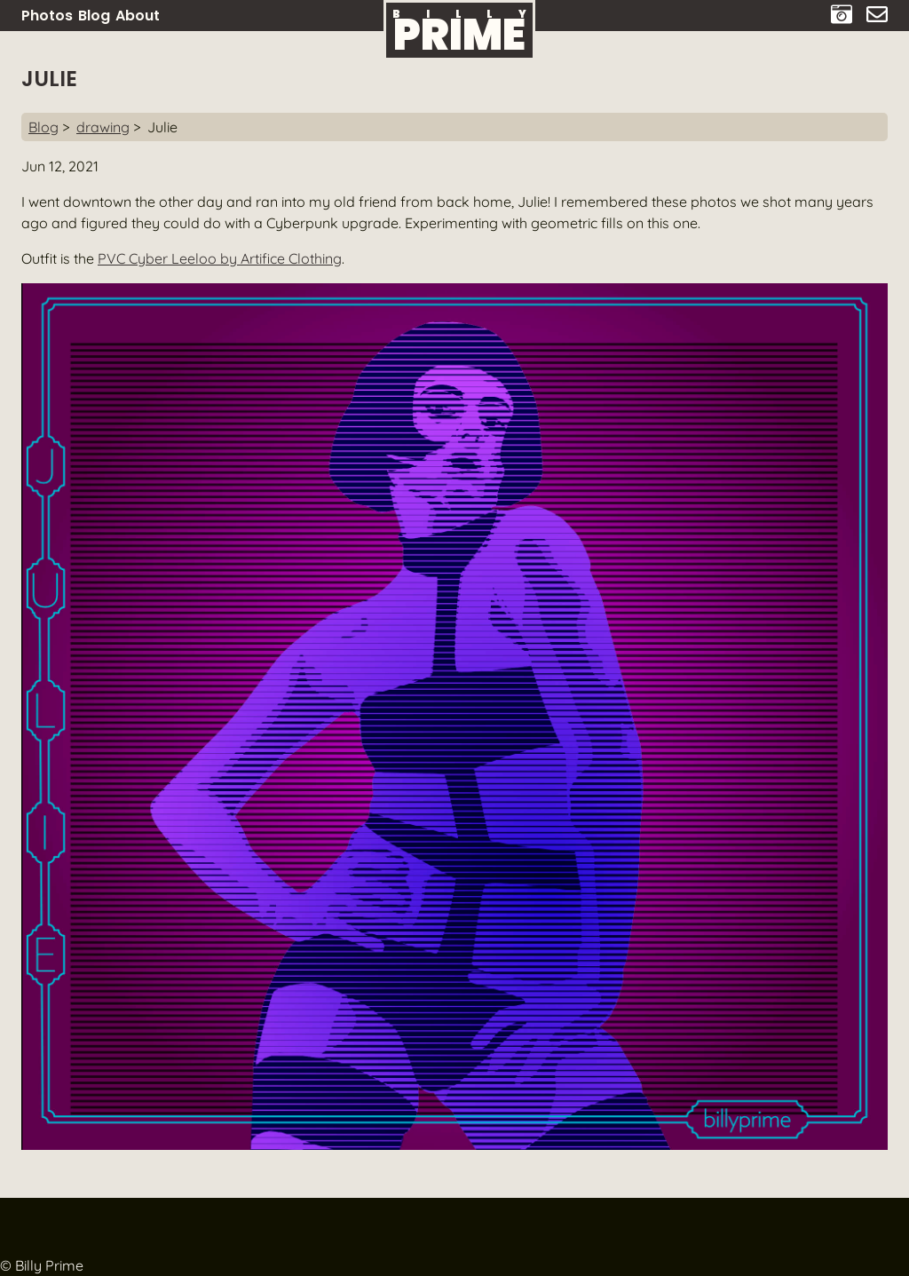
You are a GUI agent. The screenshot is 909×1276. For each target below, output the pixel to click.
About (137, 16)
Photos (47, 16)
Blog (94, 16)
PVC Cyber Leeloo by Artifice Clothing (220, 258)
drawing (103, 127)
